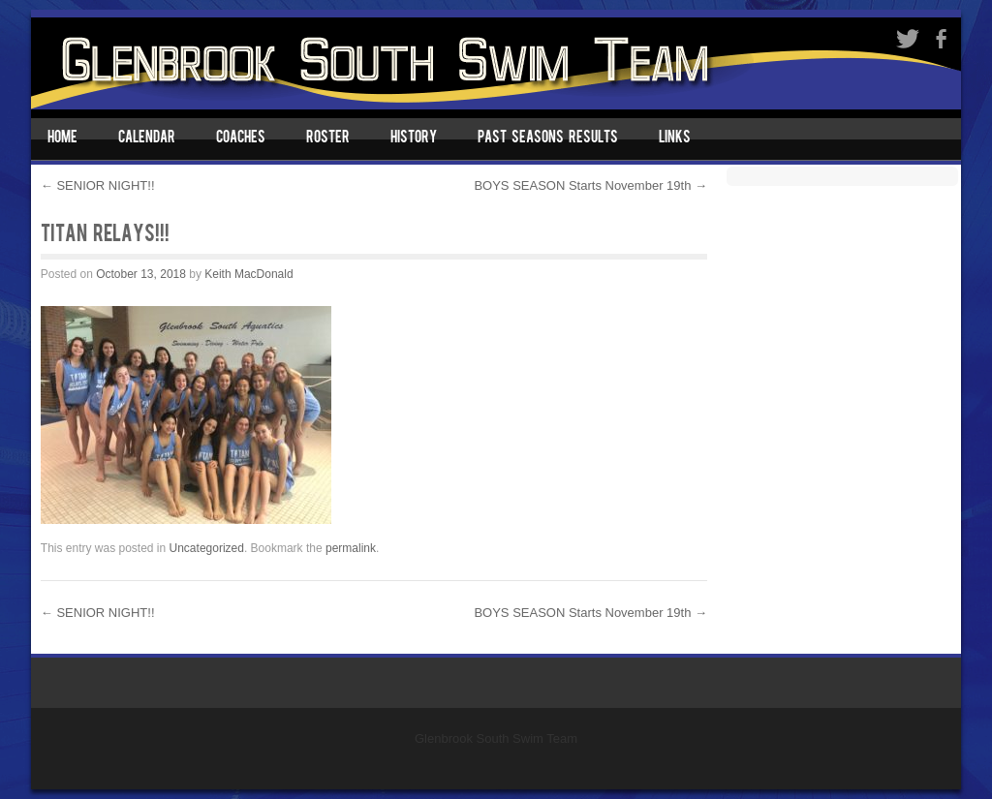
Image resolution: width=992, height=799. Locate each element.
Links (675, 138)
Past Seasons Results (548, 138)
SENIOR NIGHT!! (98, 185)
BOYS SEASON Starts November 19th (590, 185)
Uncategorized (207, 548)
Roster (328, 138)
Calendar (146, 138)
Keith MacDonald (248, 274)
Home (62, 138)
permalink (351, 548)
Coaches (240, 138)
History (413, 138)
